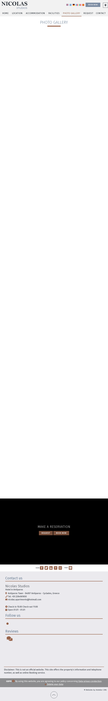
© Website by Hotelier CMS (95, 690)
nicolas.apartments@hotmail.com (24, 599)
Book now (93, 5)
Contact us (13, 578)
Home (5, 13)
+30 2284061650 (19, 596)
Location (17, 13)
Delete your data (54, 684)
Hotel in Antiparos (14, 589)
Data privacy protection (89, 681)
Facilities (54, 13)
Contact (101, 13)
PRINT (68, 568)
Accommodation (35, 13)
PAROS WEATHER (54, 654)
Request (88, 13)
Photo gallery (71, 13)
